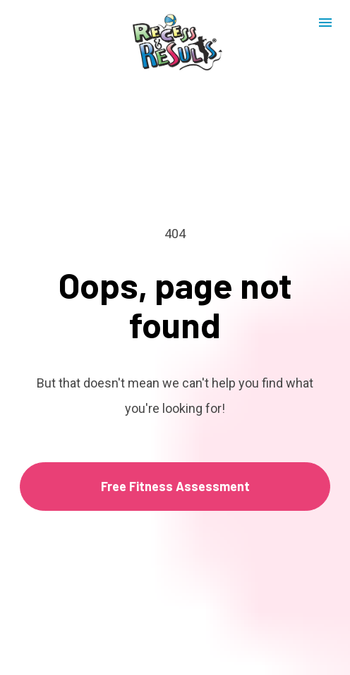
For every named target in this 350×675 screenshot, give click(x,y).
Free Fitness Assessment (175, 478)
